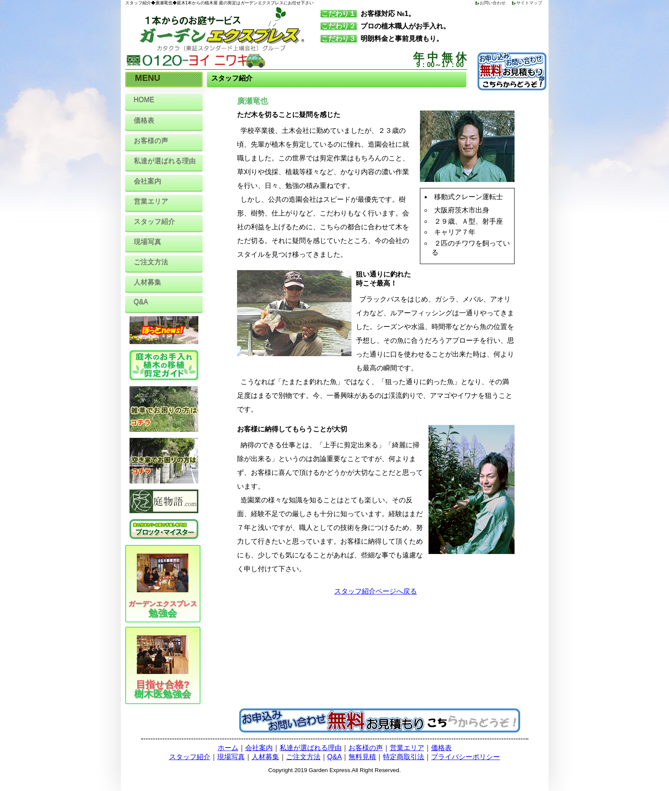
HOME (144, 99)
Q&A (141, 301)
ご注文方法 (151, 261)
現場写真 (147, 241)
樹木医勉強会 (165, 667)
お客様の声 (151, 140)
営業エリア (151, 201)
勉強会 (162, 586)
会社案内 (147, 181)
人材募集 (147, 282)
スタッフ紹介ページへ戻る (375, 591)
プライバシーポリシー (465, 756)
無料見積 (362, 756)
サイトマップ (529, 2)
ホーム (228, 747)
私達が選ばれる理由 (165, 160)
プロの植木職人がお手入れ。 (385, 26)
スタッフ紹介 (154, 221)
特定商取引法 (403, 756)
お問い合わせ (493, 2)
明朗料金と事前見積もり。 (382, 38)
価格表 (144, 120)
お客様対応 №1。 (368, 13)
